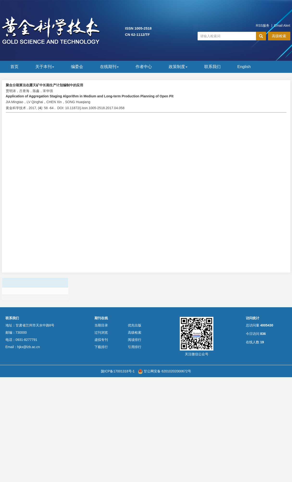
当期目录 (101, 325)
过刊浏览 (101, 332)
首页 (14, 66)
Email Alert (282, 25)
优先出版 (134, 325)
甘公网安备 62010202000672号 (164, 371)
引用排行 (134, 347)
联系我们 (212, 66)
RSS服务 (263, 25)
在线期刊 (109, 66)
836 (263, 334)
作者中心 (144, 66)
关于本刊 (44, 66)
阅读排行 (134, 340)
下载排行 (101, 347)
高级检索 (279, 36)
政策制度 (178, 66)
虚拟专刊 (101, 340)
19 (262, 342)
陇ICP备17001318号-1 (118, 371)
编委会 (77, 66)
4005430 (266, 325)
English (244, 66)
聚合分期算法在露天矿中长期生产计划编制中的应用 (44, 85)
